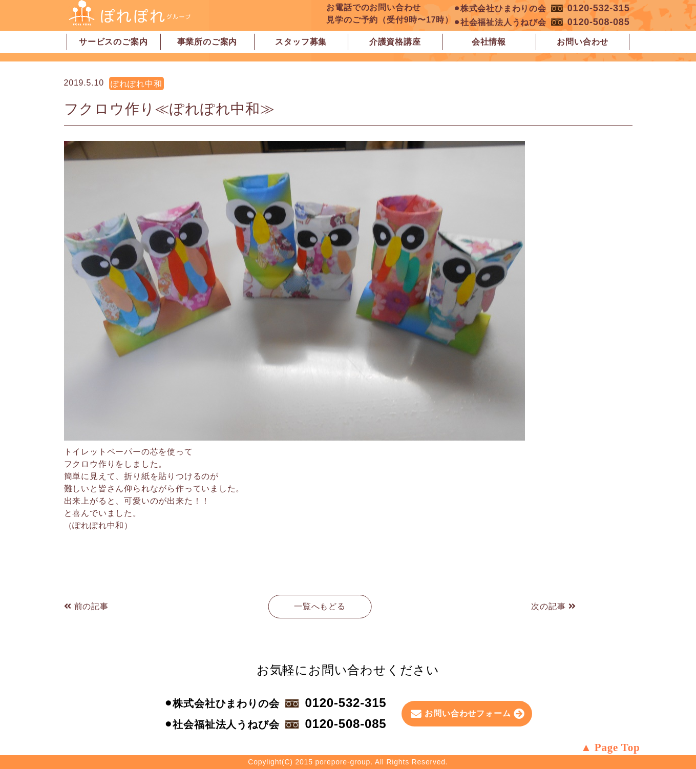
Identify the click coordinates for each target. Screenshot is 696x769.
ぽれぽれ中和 (136, 83)
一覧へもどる (320, 606)
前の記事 (86, 606)
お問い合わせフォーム (468, 713)
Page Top (617, 747)
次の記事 (553, 606)
